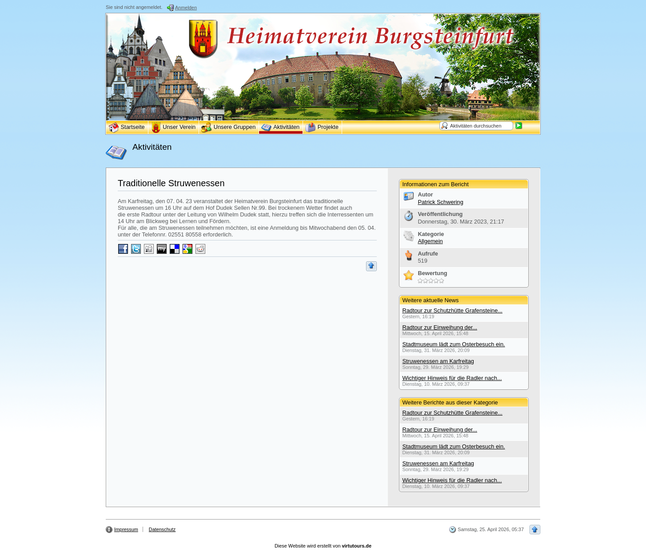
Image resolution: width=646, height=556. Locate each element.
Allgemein (430, 241)
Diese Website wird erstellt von (323, 545)
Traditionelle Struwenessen (171, 183)
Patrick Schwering (440, 202)
